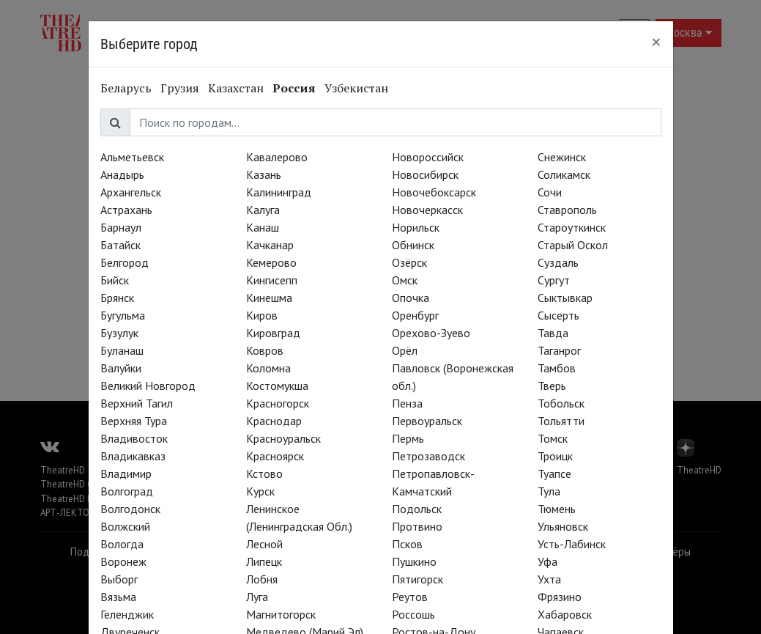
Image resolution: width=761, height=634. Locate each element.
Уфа (547, 561)
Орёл (404, 350)
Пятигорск (417, 579)
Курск (260, 491)
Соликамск (564, 174)
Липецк (264, 561)
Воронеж (123, 561)
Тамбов (557, 368)
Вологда (122, 544)
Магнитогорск (281, 614)
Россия (294, 88)
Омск (404, 280)
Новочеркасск (427, 209)
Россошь (413, 614)
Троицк (555, 456)
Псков (407, 544)
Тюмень (557, 508)
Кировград (273, 332)
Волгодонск (130, 508)
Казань (263, 174)
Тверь (552, 385)
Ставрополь (567, 209)
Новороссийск (428, 157)
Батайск (120, 244)
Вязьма (118, 596)
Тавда (553, 332)
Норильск (415, 227)
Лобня (262, 579)
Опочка (410, 297)
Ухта (549, 579)
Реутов (410, 596)
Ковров (264, 350)
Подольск (417, 508)
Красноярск (275, 456)
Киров (262, 315)
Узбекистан (356, 88)
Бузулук (119, 332)
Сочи (550, 192)
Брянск (117, 297)
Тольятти (561, 420)
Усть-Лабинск (572, 544)
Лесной (264, 544)
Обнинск (413, 244)
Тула (549, 491)
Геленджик (127, 614)
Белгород (124, 262)
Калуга (263, 209)
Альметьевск (132, 157)
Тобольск (561, 403)
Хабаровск (565, 614)
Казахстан (236, 88)
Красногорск (277, 403)
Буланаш (122, 350)
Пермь (408, 438)
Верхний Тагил (136, 403)
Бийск (114, 280)
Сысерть (558, 315)
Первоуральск (427, 420)
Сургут (554, 280)
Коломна (268, 368)
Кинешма (269, 297)
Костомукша (277, 385)
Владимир (126, 473)
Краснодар (274, 420)
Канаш (262, 227)
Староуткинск (572, 227)
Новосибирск (425, 174)
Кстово (264, 473)
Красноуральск (283, 438)
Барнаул (120, 227)
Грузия (179, 88)
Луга (257, 596)
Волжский (125, 526)
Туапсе (554, 473)
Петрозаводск (428, 456)
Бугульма (122, 315)
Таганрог (559, 350)
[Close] (656, 41)
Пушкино (414, 561)
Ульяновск (563, 526)
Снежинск (562, 157)
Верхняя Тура (133, 420)
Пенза (407, 403)
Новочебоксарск (434, 192)
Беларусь (126, 88)
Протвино (417, 526)
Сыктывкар (565, 297)
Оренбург (415, 315)
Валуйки (120, 368)
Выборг (119, 579)
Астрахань (126, 209)
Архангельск (130, 192)
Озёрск (409, 262)
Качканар (270, 244)
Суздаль (558, 262)
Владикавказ (133, 456)
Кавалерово (277, 157)
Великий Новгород (148, 385)
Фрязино (560, 596)
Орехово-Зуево (431, 332)
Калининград (278, 192)
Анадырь (122, 174)
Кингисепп (271, 280)
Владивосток (134, 438)
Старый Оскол (573, 244)
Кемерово (271, 262)
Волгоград (126, 491)
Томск (553, 438)
